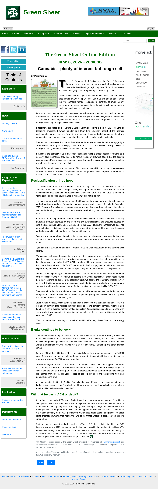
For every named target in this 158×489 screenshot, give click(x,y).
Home (5, 34)
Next (51, 462)
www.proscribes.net (112, 442)
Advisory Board (79, 479)
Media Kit (113, 34)
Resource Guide (61, 34)
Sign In (151, 29)
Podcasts (93, 477)
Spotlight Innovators (95, 34)
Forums (15, 34)
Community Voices (128, 477)
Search (151, 41)
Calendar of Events (109, 477)
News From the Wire (51, 477)
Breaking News (70, 477)
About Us (126, 34)
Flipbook (36, 477)
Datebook (28, 34)
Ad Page (77, 34)
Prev (40, 462)
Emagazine (24, 477)
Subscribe (8, 29)
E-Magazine (43, 34)
